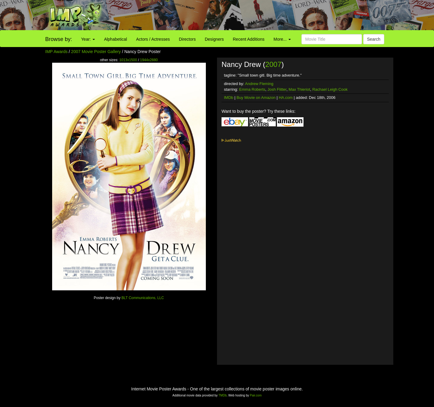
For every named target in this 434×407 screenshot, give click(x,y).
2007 (273, 64)
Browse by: (58, 39)
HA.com (286, 97)
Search (373, 39)
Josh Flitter (277, 89)
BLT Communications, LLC (142, 298)
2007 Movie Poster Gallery (96, 51)
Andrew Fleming (259, 83)
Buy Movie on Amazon (256, 97)
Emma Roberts (252, 89)
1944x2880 (149, 60)
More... (282, 39)
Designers (214, 39)
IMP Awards (56, 51)
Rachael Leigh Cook (330, 89)
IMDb (228, 97)
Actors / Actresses (153, 39)
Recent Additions (249, 39)
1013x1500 (128, 60)
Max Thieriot (299, 89)
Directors (187, 39)
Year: (88, 39)
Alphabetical (115, 39)
